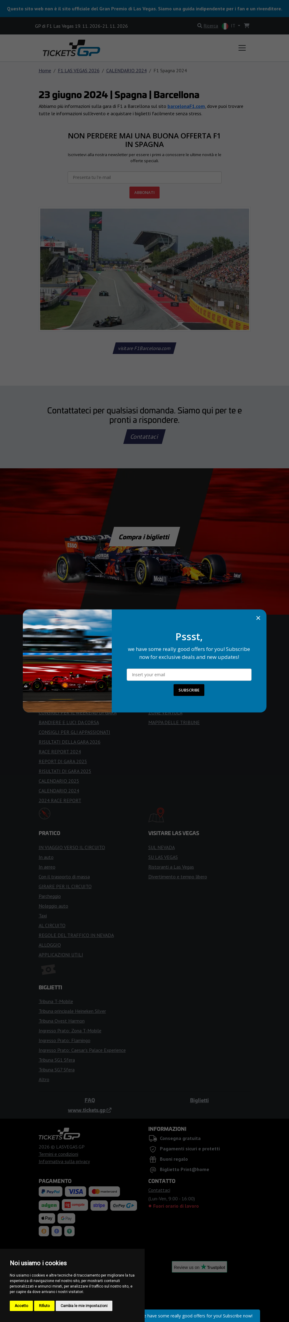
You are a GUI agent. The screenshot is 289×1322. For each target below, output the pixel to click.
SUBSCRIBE (188, 690)
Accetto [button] (21, 1306)
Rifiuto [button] (44, 1306)
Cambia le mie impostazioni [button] (84, 1306)
